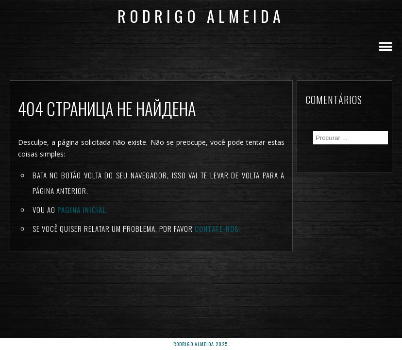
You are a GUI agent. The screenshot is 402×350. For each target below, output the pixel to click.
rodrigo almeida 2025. (201, 344)
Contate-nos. (218, 228)
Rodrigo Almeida (201, 15)
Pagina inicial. (82, 209)
